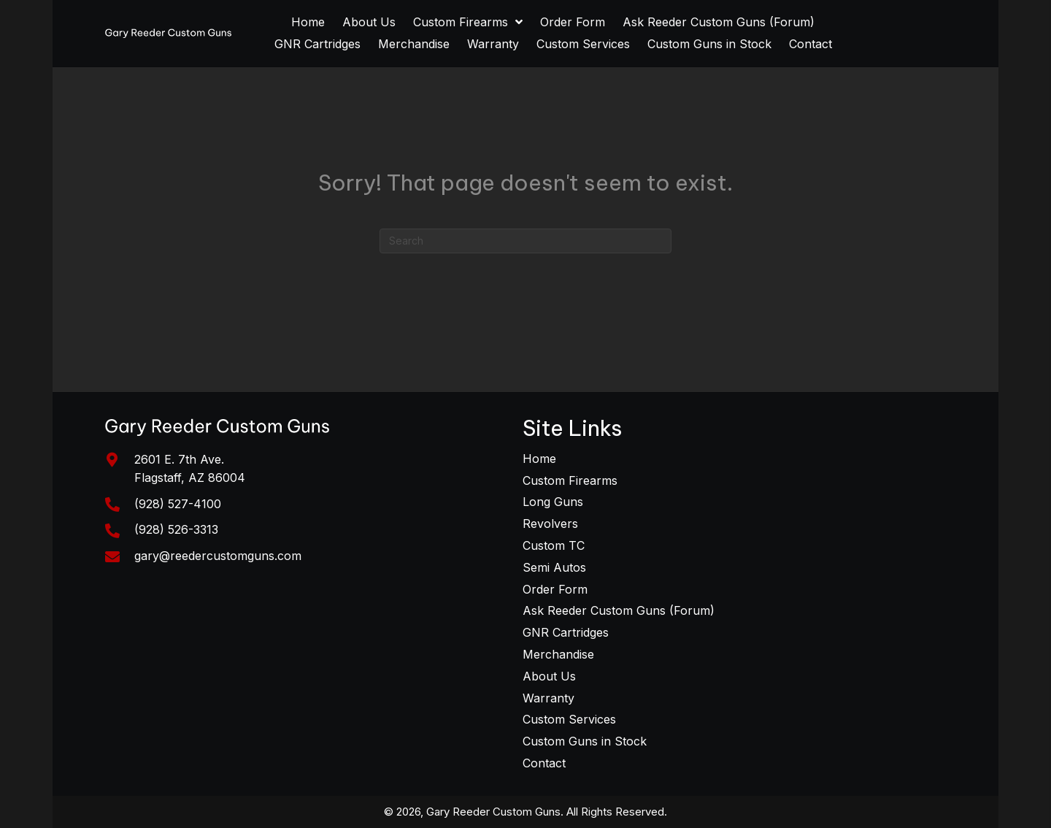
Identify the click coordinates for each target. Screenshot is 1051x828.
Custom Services (569, 719)
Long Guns (553, 501)
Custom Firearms (570, 480)
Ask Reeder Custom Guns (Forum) (619, 610)
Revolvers (550, 523)
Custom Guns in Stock (585, 741)
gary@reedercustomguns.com (217, 555)
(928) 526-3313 (176, 529)
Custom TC (554, 545)
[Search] (525, 241)
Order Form (555, 589)
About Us (549, 676)
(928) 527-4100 (177, 504)
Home (539, 458)
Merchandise (558, 654)
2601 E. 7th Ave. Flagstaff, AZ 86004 (189, 469)
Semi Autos (554, 567)
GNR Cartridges (566, 632)
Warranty (548, 698)
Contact (544, 763)
